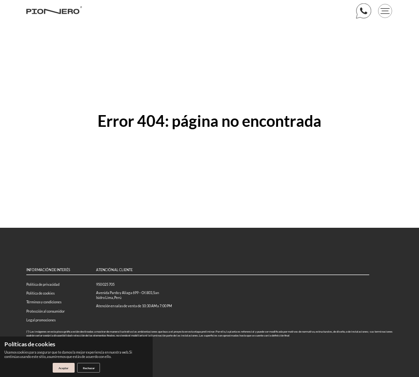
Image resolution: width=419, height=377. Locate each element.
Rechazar (89, 368)
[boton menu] (385, 11)
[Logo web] (54, 11)
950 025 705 (105, 284)
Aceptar (63, 368)
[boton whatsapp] (363, 11)
